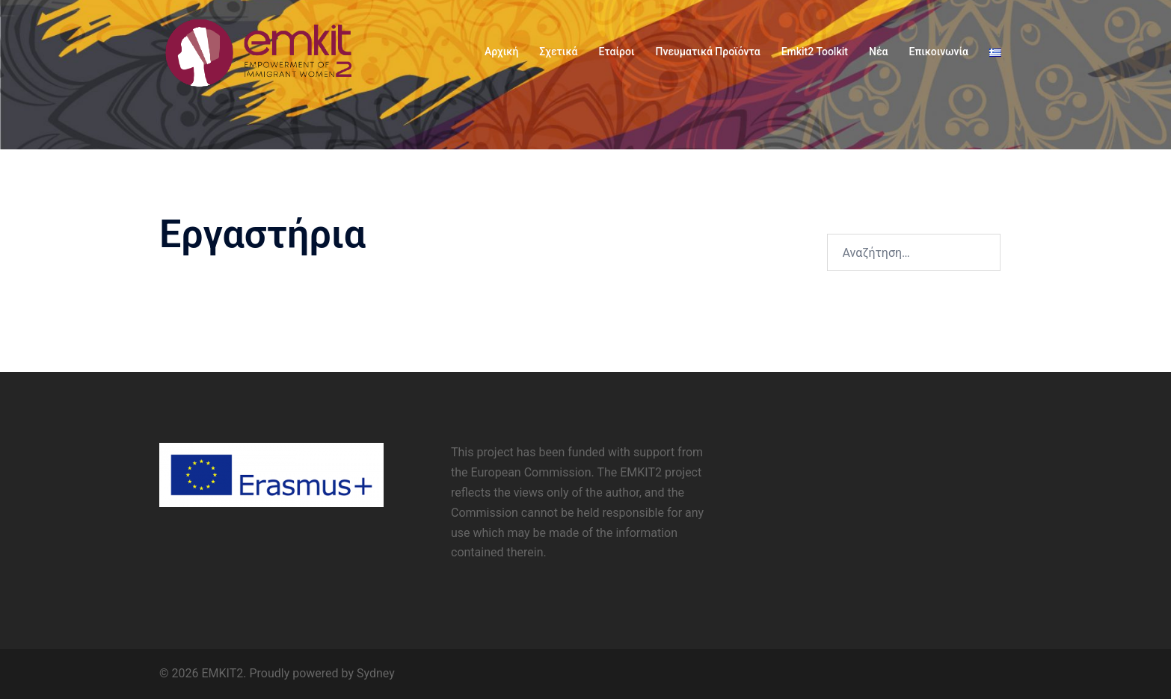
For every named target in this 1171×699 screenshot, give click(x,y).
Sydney (376, 673)
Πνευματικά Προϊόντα (708, 52)
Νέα (878, 52)
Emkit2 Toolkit (814, 52)
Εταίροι (616, 52)
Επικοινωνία (939, 52)
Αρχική (501, 52)
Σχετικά (558, 52)
